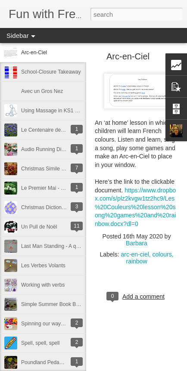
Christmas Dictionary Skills (51, 207)
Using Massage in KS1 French (56, 111)
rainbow (136, 261)
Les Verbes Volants (43, 266)
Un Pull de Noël (39, 227)
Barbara (136, 243)
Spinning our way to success (54, 324)
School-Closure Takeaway (51, 72)
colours (162, 254)
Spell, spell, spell (40, 343)
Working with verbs (43, 285)
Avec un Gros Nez (42, 91)
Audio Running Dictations (50, 149)
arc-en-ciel (135, 254)
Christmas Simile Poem (48, 169)
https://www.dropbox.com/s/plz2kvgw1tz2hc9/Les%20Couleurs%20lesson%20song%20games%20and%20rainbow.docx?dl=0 (135, 207)
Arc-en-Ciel (34, 52)
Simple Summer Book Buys (52, 304)
